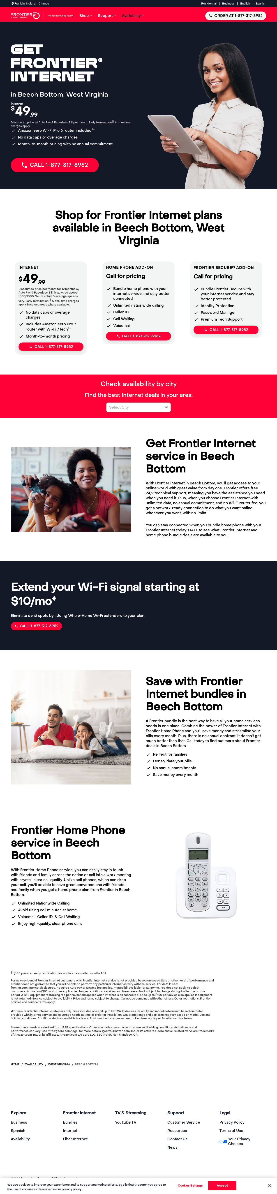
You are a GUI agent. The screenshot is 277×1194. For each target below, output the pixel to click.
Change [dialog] (44, 3)
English (245, 3)
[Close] (270, 1185)
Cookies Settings (190, 1185)
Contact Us (177, 1139)
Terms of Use (231, 1130)
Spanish (261, 3)
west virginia (59, 1064)
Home (15, 1064)
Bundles (70, 1122)
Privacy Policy (232, 1122)
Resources (177, 1130)
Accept (222, 1185)
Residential (209, 3)
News (172, 1147)
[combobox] (133, 407)
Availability (20, 1139)
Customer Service (183, 1122)
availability (33, 1064)
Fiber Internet (75, 1139)
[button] (166, 407)
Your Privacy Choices (234, 1141)
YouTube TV (125, 1122)
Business (228, 3)
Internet (70, 1130)
